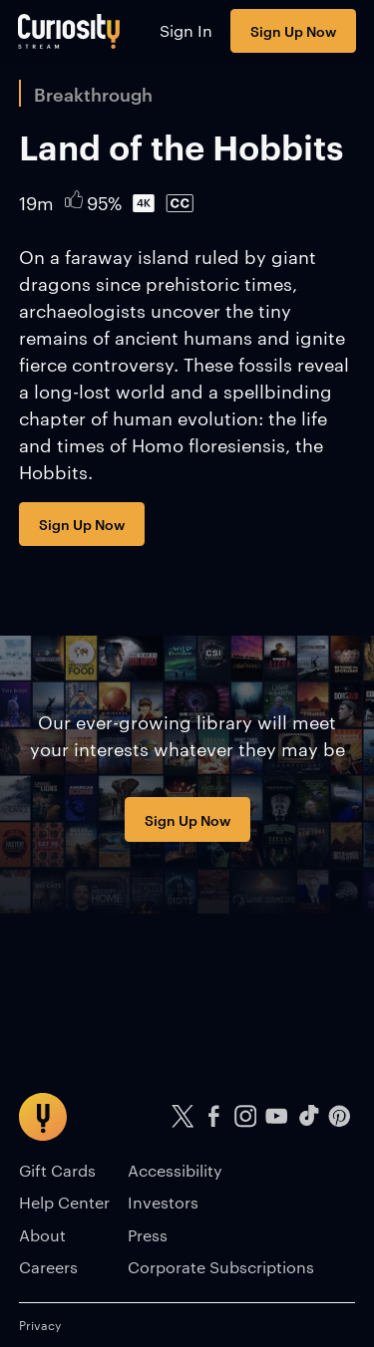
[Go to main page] (69, 31)
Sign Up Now (293, 30)
